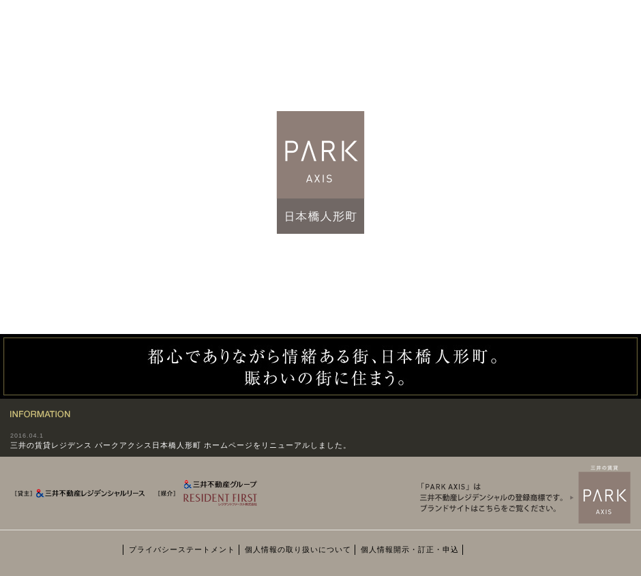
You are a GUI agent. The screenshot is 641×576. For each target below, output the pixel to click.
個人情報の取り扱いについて (298, 549)
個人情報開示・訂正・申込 (410, 549)
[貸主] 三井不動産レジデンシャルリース (81, 496)
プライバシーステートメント (182, 549)
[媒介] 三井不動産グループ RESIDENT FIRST (218, 501)
